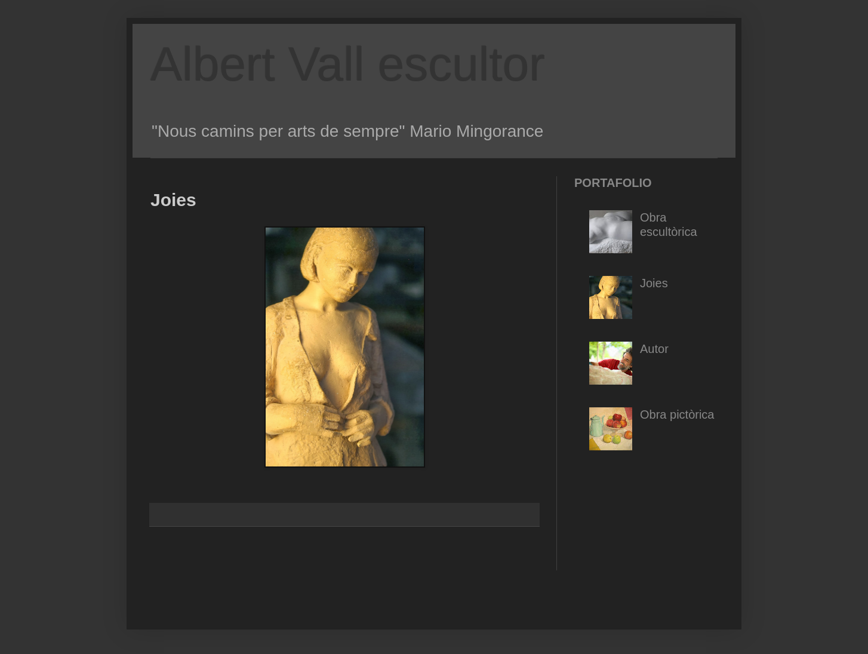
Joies (654, 283)
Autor (654, 348)
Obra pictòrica (677, 414)
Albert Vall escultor (347, 64)
